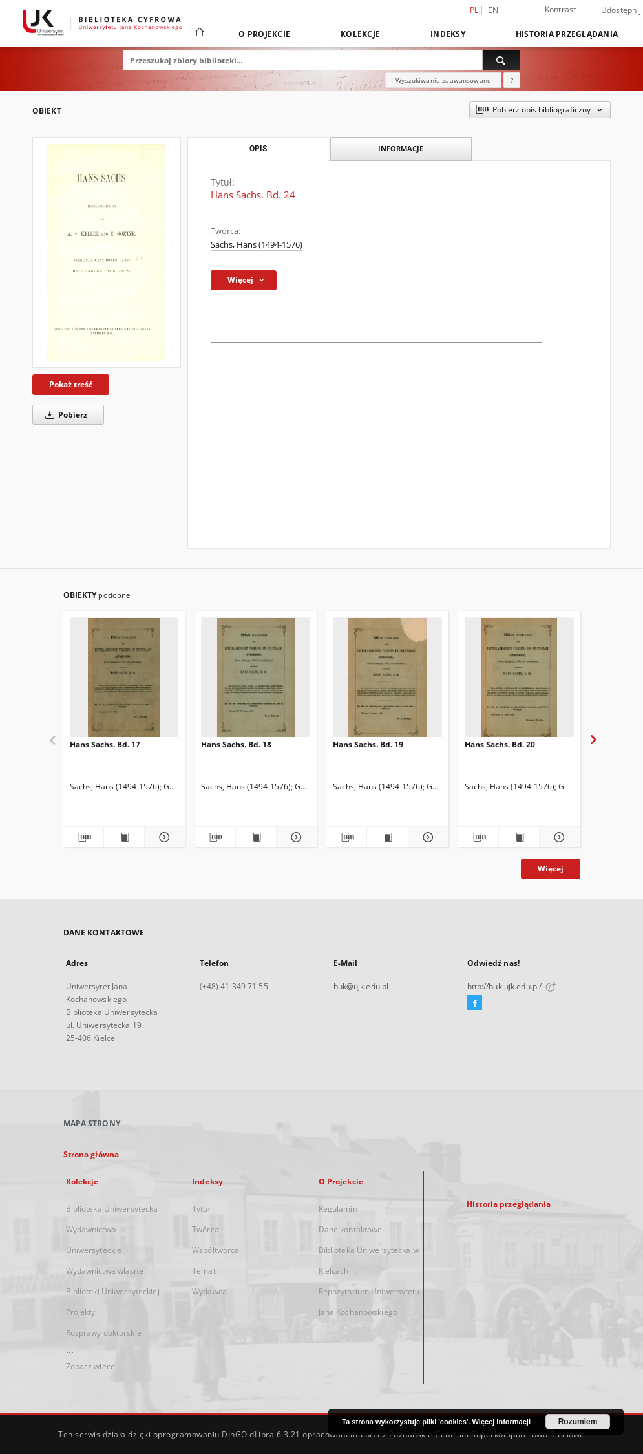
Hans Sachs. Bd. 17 (105, 744)
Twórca (205, 1229)
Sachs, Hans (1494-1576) (256, 244)
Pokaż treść (70, 384)
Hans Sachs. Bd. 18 (236, 744)
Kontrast (560, 9)
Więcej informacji (501, 1422)
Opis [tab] (258, 148)
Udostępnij (621, 10)
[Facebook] (474, 1003)
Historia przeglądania (567, 33)
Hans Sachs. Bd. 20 (500, 744)
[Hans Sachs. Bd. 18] (256, 681)
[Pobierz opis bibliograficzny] (83, 837)
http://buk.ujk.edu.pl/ (511, 986)
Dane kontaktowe (351, 1229)
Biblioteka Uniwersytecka (112, 1208)
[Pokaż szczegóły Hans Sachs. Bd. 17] (163, 837)
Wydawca (209, 1291)
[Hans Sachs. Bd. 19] (387, 681)
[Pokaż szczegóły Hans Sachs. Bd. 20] (558, 837)
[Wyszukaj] (501, 60)
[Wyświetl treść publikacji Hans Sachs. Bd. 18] (256, 837)
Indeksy (447, 33)
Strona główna (91, 1154)
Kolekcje (360, 33)
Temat (204, 1270)
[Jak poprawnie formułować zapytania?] (511, 80)
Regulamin (338, 1208)
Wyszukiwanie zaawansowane (443, 80)
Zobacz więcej (92, 1366)
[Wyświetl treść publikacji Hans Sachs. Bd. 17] (124, 837)
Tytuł (201, 1208)
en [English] (493, 10)
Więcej (551, 868)
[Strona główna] (198, 33)
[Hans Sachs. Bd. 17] (124, 681)
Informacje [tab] (400, 148)
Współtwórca (215, 1250)
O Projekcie (264, 33)
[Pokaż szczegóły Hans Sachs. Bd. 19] (426, 837)
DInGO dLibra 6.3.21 (261, 1434)
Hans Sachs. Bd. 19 (368, 744)
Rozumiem (578, 1421)
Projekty (81, 1312)
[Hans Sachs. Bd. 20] (519, 681)
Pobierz (64, 414)
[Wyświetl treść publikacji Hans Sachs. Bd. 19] (387, 837)
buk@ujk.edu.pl (361, 986)
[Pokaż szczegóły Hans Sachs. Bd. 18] (295, 837)
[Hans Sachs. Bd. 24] (106, 252)
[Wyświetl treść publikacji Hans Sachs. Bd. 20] (519, 837)
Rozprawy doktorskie (104, 1332)
